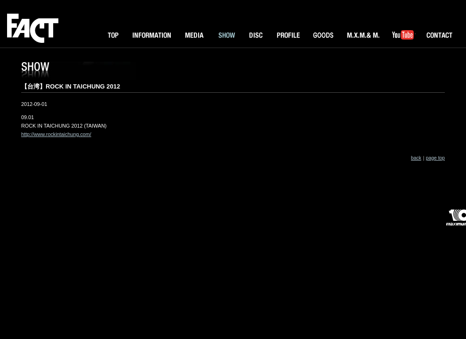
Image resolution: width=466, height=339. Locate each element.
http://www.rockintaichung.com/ (56, 134)
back (416, 158)
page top (435, 158)
